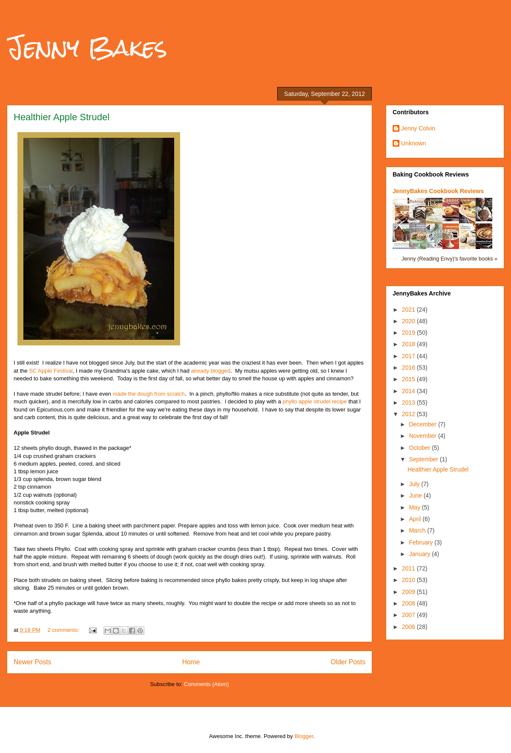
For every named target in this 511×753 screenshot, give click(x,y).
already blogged (211, 371)
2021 (409, 309)
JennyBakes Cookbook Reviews (438, 191)
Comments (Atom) (206, 684)
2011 (409, 568)
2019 (409, 332)
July (415, 484)
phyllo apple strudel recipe (315, 401)
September (424, 459)
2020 (409, 321)
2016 (409, 367)
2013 (409, 402)
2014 (409, 391)
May (415, 507)
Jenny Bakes (87, 47)
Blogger (303, 736)
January (420, 553)
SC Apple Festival (51, 371)
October (420, 447)
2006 (409, 626)
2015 (409, 379)
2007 (409, 614)
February (421, 542)
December (423, 424)
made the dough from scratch (149, 394)
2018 (409, 344)
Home (191, 662)
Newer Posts (32, 662)
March (418, 530)
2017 (409, 356)
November (423, 435)
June (416, 495)
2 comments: (64, 630)
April (415, 519)
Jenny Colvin (418, 128)
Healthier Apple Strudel (61, 117)
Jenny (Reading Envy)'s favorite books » (449, 259)
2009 (409, 591)
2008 (409, 603)
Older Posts (348, 662)
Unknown (413, 143)
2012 (409, 414)
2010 (409, 579)
